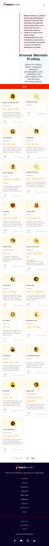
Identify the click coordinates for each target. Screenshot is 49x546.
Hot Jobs (24, 482)
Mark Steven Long (31, 320)
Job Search (24, 478)
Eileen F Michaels (8, 173)
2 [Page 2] (17, 458)
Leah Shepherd (7, 137)
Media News (24, 499)
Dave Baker (6, 391)
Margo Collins (30, 391)
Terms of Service (24, 525)
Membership (24, 487)
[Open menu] (44, 5)
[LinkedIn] (34, 540)
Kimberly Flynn (30, 211)
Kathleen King (7, 246)
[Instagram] (27, 540)
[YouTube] (21, 540)
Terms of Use (24, 521)
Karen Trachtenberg (9, 429)
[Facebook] (14, 540)
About (24, 512)
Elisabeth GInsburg (32, 172)
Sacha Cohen (7, 285)
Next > (33, 458)
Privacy (25, 529)
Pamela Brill (29, 137)
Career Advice (24, 495)
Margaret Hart (30, 285)
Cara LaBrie (6, 320)
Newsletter (24, 491)
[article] (13, 109)
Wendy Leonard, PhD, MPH (11, 102)
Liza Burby (6, 211)
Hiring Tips (24, 503)
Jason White (6, 355)
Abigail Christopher (32, 102)
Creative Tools (24, 507)
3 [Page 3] (20, 458)
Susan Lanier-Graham (32, 246)
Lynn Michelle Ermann (32, 355)
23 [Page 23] (28, 458)
